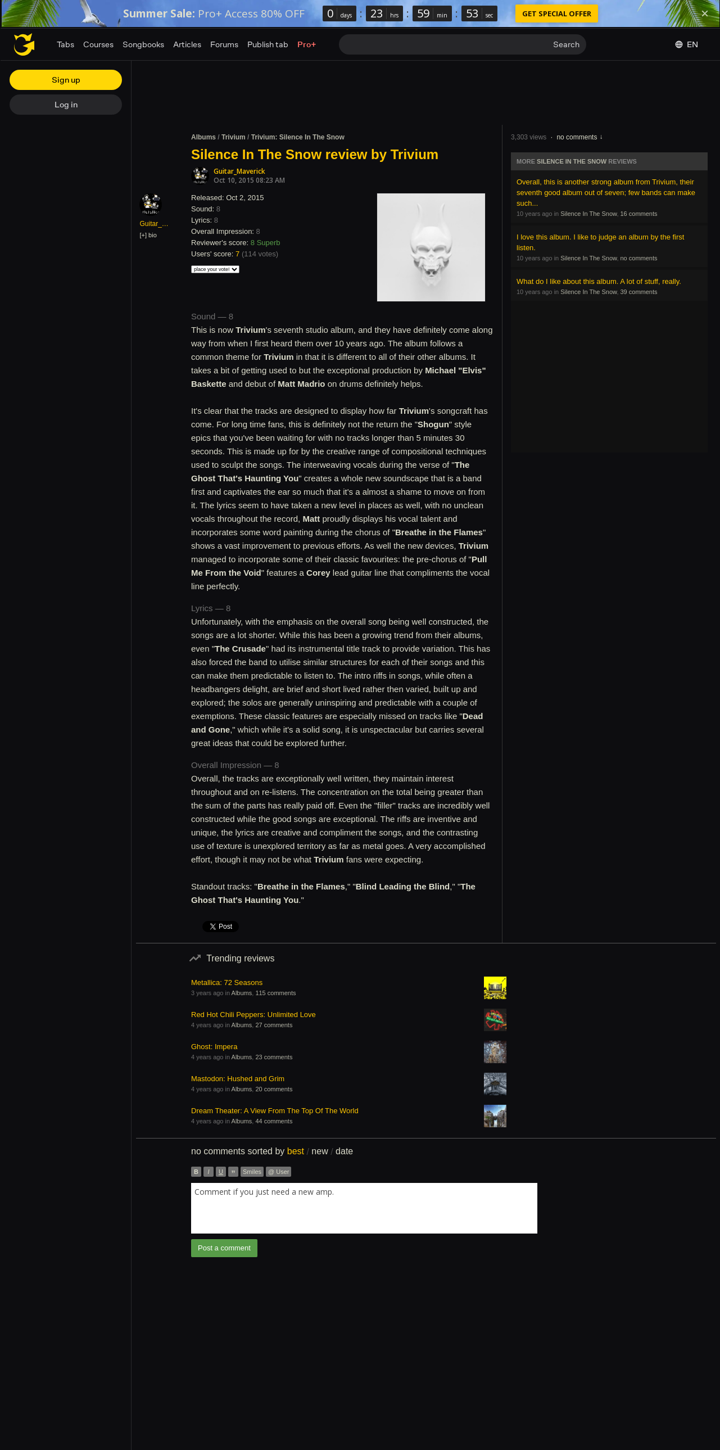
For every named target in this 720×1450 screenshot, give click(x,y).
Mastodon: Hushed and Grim (237, 1078)
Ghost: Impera (214, 1046)
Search (566, 44)
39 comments (639, 291)
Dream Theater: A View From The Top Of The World (275, 1110)
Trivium (233, 137)
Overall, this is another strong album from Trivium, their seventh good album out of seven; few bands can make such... (606, 192)
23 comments (273, 1057)
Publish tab (267, 44)
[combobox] (364, 1208)
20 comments (273, 1089)
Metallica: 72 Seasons (226, 982)
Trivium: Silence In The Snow (298, 137)
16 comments (639, 213)
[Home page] (24, 44)
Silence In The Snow (571, 161)
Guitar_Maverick (239, 171)
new (319, 1151)
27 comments (273, 1025)
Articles (187, 44)
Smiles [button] (252, 1171)
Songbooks (143, 44)
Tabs (65, 44)
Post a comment (224, 1248)
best (295, 1151)
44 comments (273, 1121)
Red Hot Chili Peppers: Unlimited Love (253, 1014)
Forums (224, 44)
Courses (98, 44)
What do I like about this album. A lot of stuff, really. (599, 281)
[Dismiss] (705, 13)
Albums (203, 137)
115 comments (275, 993)
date (344, 1151)
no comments (576, 137)
